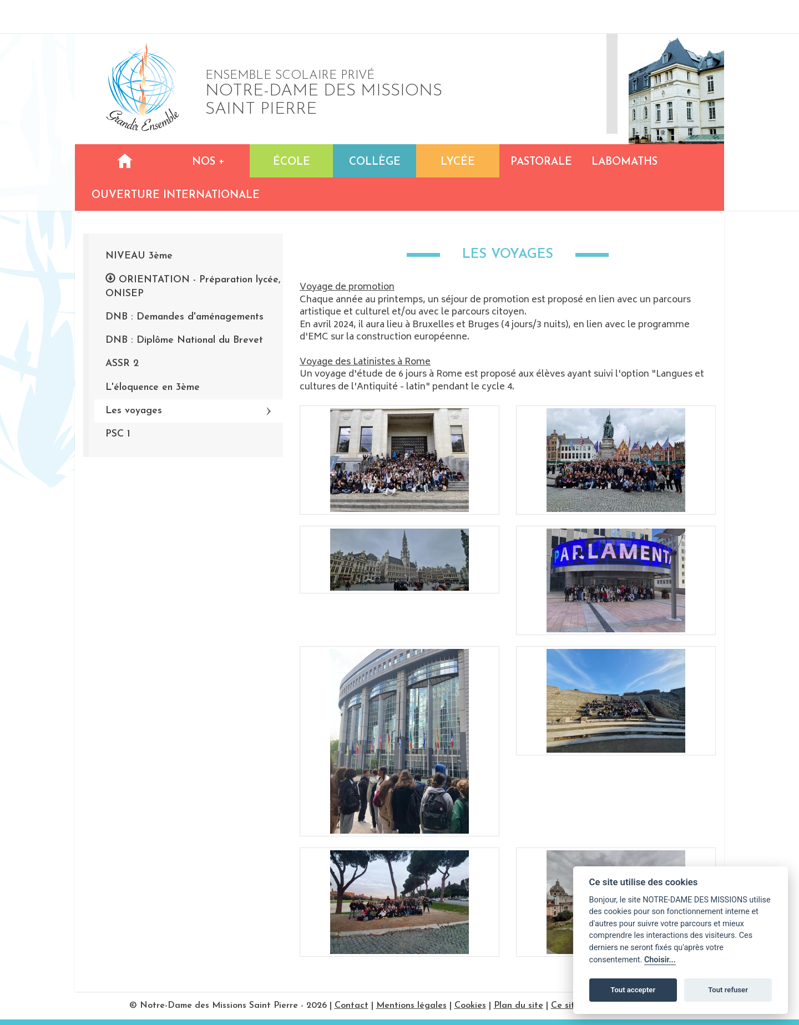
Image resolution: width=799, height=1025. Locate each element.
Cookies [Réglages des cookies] (470, 1005)
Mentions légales (411, 1005)
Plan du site (518, 1005)
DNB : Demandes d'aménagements (184, 317)
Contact (351, 1005)
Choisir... (660, 960)
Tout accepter (632, 990)
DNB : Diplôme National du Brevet (184, 340)
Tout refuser (728, 990)
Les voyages (133, 410)
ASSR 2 (122, 363)
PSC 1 (117, 434)
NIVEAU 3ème (139, 256)
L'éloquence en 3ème (152, 387)
